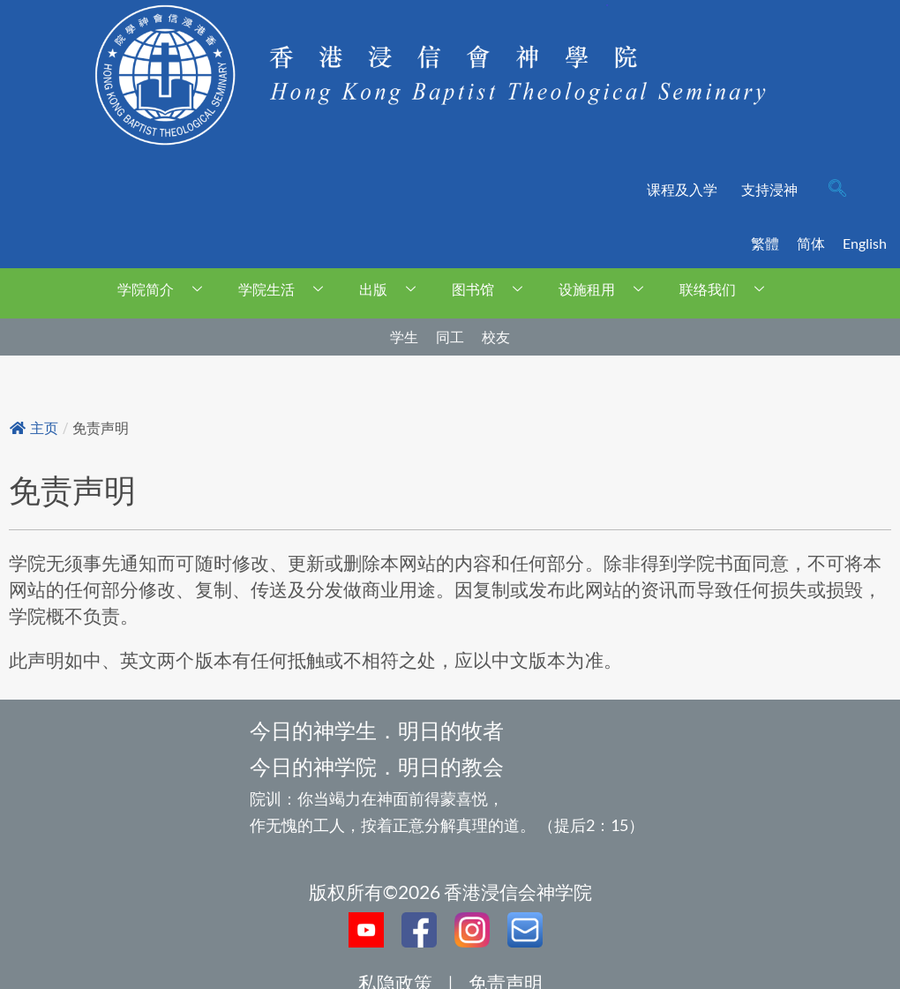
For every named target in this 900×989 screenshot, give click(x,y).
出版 (394, 289)
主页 (34, 428)
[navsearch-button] (837, 189)
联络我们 (728, 289)
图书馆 (494, 289)
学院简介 (166, 289)
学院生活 (287, 289)
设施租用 (607, 289)
